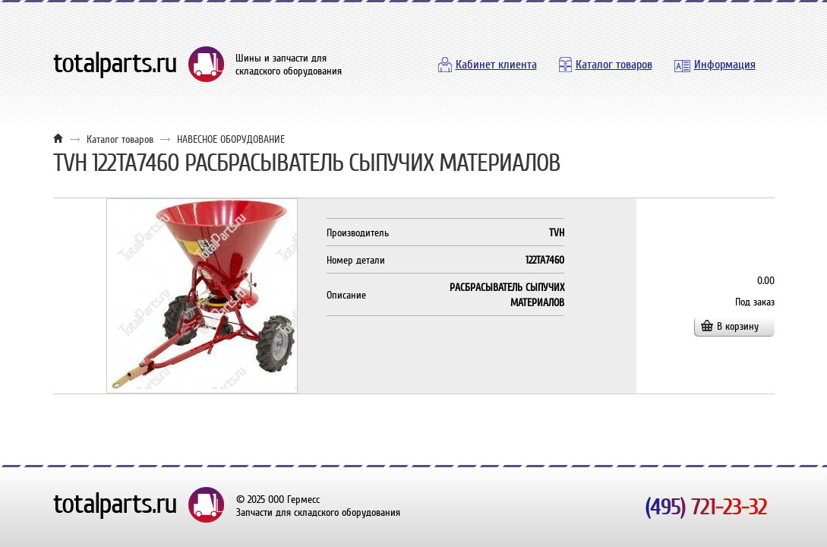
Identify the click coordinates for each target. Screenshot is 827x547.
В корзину (738, 326)
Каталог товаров (614, 64)
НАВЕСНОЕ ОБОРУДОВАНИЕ (231, 139)
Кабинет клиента (496, 64)
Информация (725, 64)
